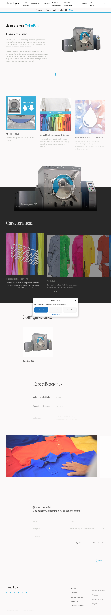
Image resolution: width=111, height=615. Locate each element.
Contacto (74, 596)
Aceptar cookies (41, 310)
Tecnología (46, 4)
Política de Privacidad (98, 546)
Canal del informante (78, 609)
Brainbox (84, 4)
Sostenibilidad (35, 4)
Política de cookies (55, 314)
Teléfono (37, 539)
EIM (78, 4)
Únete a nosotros (77, 600)
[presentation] (45, 554)
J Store (73, 592)
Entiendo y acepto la (92, 546)
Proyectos (74, 604)
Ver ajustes (70, 310)
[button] (75, 301)
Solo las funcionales (55, 310)
